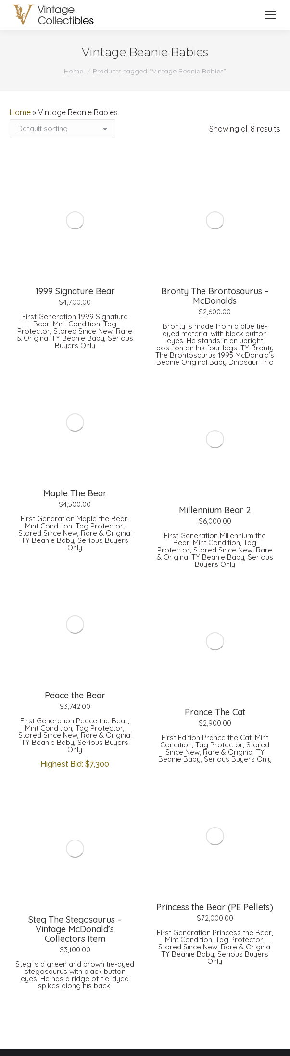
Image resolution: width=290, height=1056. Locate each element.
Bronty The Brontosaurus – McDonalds (215, 296)
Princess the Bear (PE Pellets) (214, 906)
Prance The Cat (215, 712)
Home (20, 112)
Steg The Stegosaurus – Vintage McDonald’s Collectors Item (75, 929)
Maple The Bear (75, 493)
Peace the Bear (75, 695)
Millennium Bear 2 (215, 510)
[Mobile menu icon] (270, 14)
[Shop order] (62, 128)
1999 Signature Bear (75, 291)
